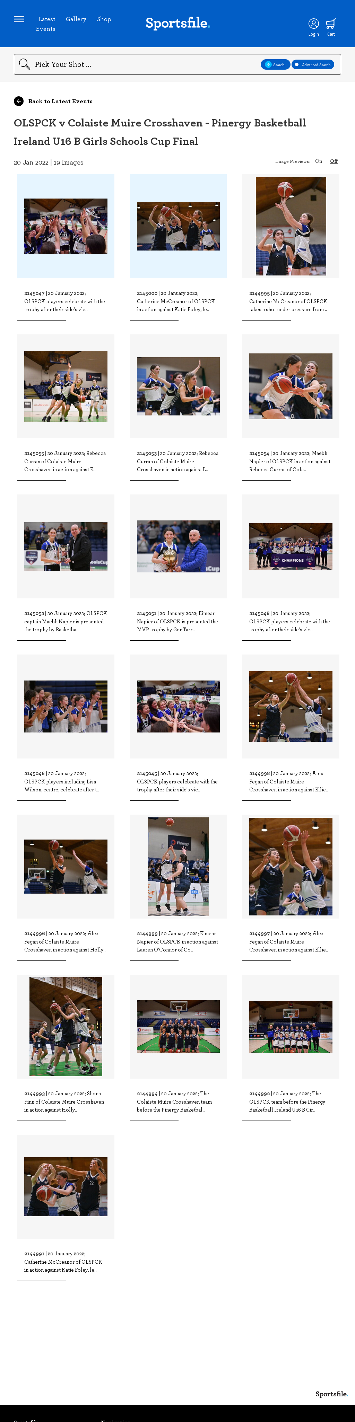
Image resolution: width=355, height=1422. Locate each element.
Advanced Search (313, 64)
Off (334, 161)
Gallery (76, 19)
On (318, 160)
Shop (104, 19)
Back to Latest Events (53, 101)
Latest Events (45, 24)
